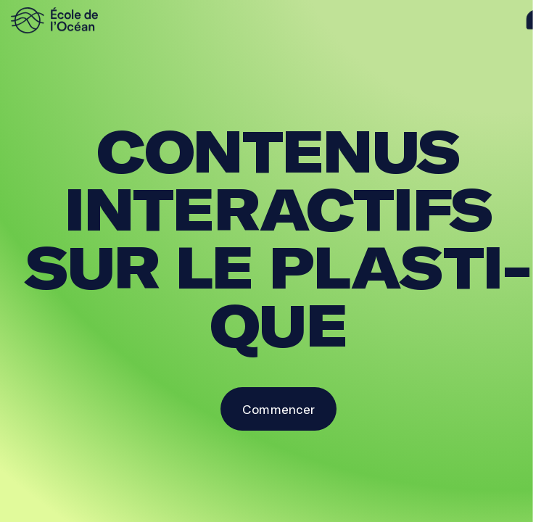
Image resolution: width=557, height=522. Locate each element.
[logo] (76, 20)
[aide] (536, 20)
